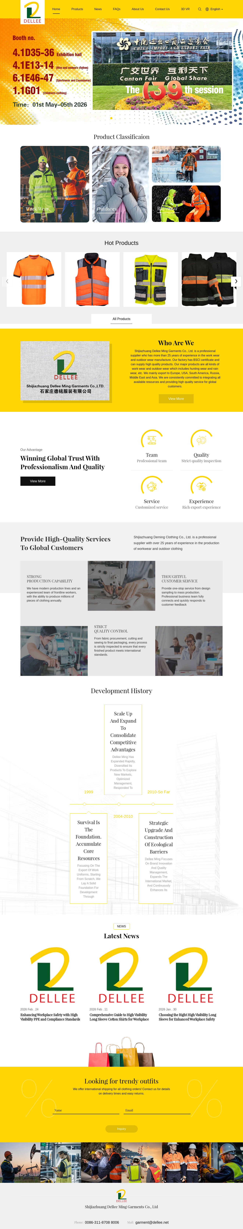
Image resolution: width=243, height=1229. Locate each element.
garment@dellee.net (151, 1223)
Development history (121, 690)
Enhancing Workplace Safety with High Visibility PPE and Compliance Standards (50, 1017)
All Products (121, 319)
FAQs (116, 9)
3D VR (185, 9)
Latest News (121, 936)
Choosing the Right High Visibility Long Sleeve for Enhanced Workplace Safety (187, 1017)
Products (77, 9)
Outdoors (107, 209)
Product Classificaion (122, 136)
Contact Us (162, 9)
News (98, 9)
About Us (138, 9)
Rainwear (167, 208)
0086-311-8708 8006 (102, 1223)
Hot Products (121, 243)
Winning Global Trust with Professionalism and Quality (62, 462)
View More (38, 481)
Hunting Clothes (174, 169)
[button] (111, 118)
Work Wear (37, 209)
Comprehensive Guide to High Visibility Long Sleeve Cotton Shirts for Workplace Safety (119, 1017)
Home (56, 9)
